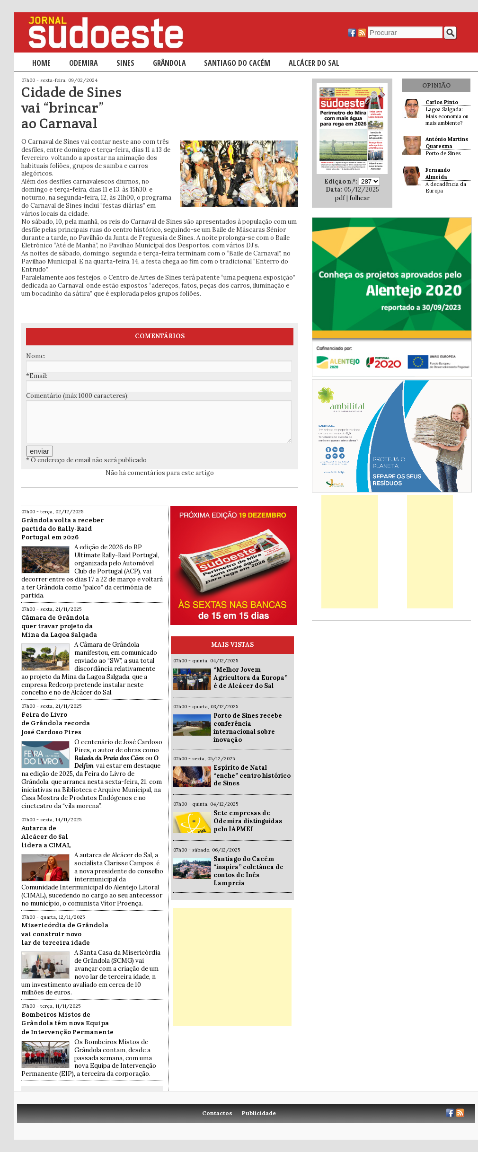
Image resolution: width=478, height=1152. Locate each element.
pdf (340, 198)
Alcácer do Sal (314, 63)
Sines (125, 63)
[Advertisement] (232, 967)
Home (41, 63)
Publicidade (259, 1113)
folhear (359, 198)
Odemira (83, 63)
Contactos (217, 1113)
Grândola (169, 63)
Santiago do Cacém (237, 63)
